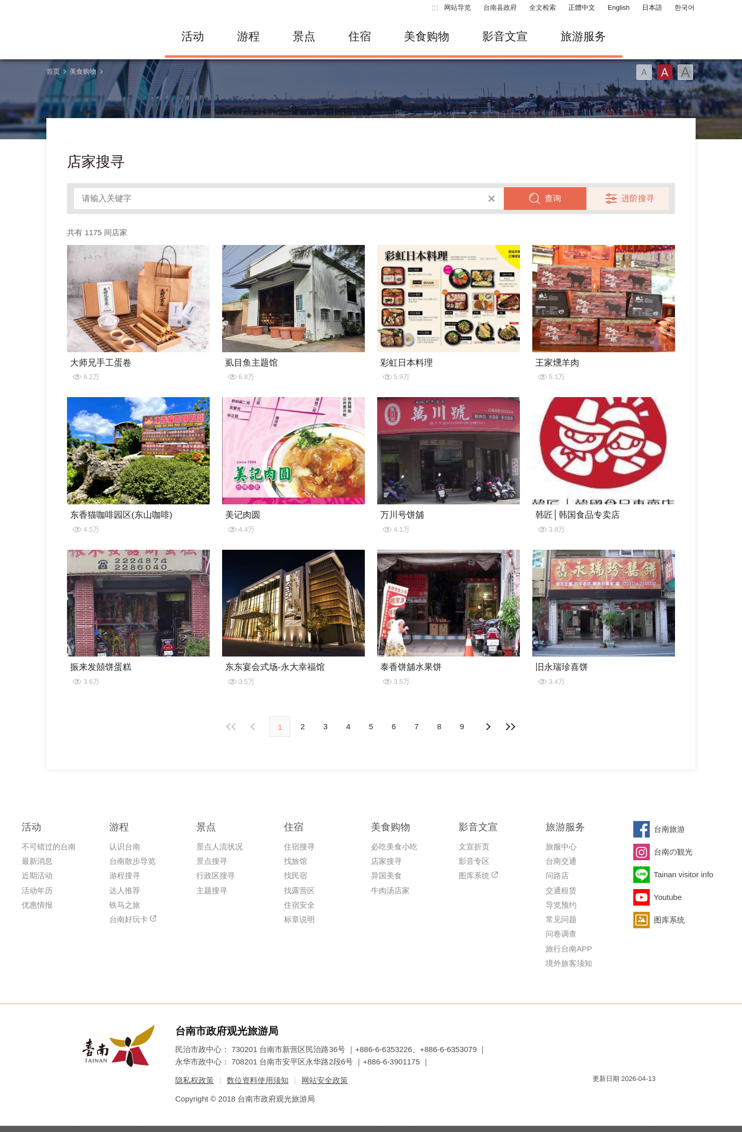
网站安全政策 (324, 1080)
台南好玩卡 (128, 919)
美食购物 (426, 36)
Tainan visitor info (684, 874)
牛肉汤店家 (390, 890)
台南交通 (561, 861)
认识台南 (124, 846)
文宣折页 (474, 846)
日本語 (652, 7)
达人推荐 (124, 890)
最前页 (231, 726)
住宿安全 (299, 904)
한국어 (684, 7)
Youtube (668, 897)
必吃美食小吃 (394, 846)
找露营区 (299, 890)
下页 (254, 726)
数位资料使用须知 (258, 1080)
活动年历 (37, 890)
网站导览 (457, 7)
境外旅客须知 (569, 963)
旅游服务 (583, 36)
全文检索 (542, 7)
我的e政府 (600, 1097)
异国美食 (386, 875)
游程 (248, 36)
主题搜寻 (211, 890)
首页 (53, 71)
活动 (192, 36)
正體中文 (581, 7)
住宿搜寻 (299, 846)
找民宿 (295, 875)
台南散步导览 (132, 861)
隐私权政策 (194, 1080)
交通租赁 (561, 890)
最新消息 (37, 861)
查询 (553, 198)
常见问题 (561, 919)
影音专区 (474, 861)
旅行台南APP (569, 948)
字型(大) (685, 72)
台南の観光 (673, 851)
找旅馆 (295, 861)
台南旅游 (669, 829)
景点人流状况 (219, 846)
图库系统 (474, 875)
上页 (488, 726)
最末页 (510, 726)
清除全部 (491, 198)
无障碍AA (637, 1097)
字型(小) (644, 72)
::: (434, 7)
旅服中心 (561, 846)
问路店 (557, 875)
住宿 (359, 36)
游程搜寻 (124, 875)
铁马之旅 (124, 904)
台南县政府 (500, 7)
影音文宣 (505, 36)
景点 (304, 36)
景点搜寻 (211, 861)
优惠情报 (37, 904)
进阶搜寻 (637, 198)
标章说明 (299, 919)
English (619, 7)
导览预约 (561, 904)
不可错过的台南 (49, 846)
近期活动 (37, 875)
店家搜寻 (386, 861)
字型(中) (664, 72)
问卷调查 (561, 933)
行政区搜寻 (215, 875)
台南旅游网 (98, 37)
